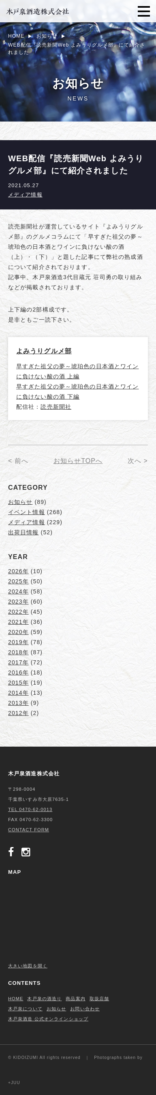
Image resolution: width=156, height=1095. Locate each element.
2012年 (18, 713)
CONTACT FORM (28, 829)
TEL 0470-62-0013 (30, 809)
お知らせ (20, 502)
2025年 (18, 581)
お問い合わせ (85, 1008)
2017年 (18, 662)
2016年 (18, 672)
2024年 (18, 591)
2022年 (18, 611)
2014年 (18, 692)
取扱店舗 (99, 998)
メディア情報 (25, 195)
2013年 (18, 703)
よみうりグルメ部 (44, 351)
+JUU (14, 1082)
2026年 (18, 571)
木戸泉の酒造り (44, 998)
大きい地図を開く (27, 965)
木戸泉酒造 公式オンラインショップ (48, 1018)
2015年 (18, 682)
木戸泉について (25, 1008)
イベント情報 (26, 512)
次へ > (138, 460)
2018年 (18, 652)
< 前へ (18, 460)
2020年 (18, 632)
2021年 (18, 622)
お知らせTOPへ (78, 460)
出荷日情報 (23, 532)
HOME (15, 998)
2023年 (18, 601)
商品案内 (75, 998)
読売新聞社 (56, 406)
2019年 (18, 642)
